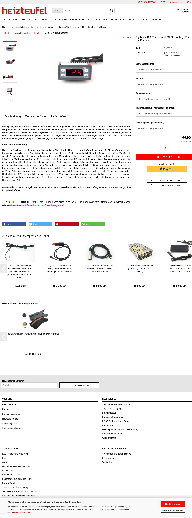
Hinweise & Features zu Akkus (16, 466)
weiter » (27, 33)
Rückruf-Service (9, 483)
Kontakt (6, 409)
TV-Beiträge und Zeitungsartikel (116, 454)
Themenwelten (138, 19)
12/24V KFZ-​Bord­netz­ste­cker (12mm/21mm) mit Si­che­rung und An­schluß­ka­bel (60, 268)
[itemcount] (167, 148)
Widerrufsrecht (109, 438)
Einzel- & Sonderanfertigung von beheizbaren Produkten (88, 19)
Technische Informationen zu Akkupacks (21, 491)
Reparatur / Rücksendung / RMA (17, 479)
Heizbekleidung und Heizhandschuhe (25, 19)
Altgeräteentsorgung (112, 408)
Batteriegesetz (109, 413)
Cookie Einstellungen (11, 428)
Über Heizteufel (9, 404)
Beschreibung (12, 116)
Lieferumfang (59, 116)
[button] (162, 2)
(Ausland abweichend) (172, 56)
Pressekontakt (109, 458)
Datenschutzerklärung (23, 512)
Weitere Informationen (172, 510)
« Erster (7, 33)
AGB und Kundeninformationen (116, 404)
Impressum (107, 425)
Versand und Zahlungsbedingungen (18, 496)
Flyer (4, 458)
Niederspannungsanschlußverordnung (120, 429)
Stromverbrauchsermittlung (15, 487)
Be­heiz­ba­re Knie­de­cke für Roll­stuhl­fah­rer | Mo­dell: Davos (33, 334)
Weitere (157, 19)
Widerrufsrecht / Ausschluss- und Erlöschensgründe (36, 205)
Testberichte (108, 462)
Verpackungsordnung (112, 434)
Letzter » (38, 33)
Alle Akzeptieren (173, 504)
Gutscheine (7, 462)
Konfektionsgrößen (11, 475)
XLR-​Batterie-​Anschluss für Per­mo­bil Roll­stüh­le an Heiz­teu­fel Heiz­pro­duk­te (100, 268)
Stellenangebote (9, 423)
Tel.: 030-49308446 (147, 2)
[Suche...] (57, 10)
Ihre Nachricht (8, 470)
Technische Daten (36, 116)
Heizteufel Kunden (10, 419)
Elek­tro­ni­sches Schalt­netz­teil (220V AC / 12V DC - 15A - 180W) (140, 268)
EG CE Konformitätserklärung (116, 421)
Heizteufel (126, 37)
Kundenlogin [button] (176, 2)
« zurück (17, 33)
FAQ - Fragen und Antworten (15, 454)
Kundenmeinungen (11, 414)
